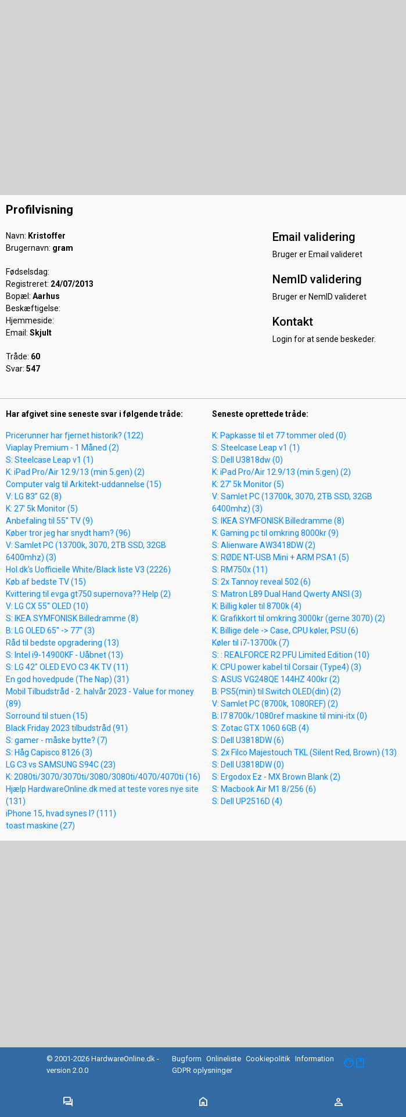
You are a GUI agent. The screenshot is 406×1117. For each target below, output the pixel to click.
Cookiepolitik (268, 1058)
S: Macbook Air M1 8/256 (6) (264, 789)
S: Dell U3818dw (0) (247, 459)
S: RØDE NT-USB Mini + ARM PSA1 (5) (280, 557)
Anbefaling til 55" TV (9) (49, 520)
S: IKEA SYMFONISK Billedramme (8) (72, 618)
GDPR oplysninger (202, 1070)
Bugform (187, 1058)
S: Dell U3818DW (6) (248, 740)
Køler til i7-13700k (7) (250, 642)
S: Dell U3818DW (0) (248, 764)
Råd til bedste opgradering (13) (62, 642)
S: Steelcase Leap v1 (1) (50, 459)
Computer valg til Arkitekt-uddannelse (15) (83, 484)
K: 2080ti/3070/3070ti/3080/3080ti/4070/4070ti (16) (103, 776)
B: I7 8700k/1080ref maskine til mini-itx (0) (289, 715)
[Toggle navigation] (68, 1102)
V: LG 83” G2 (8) (34, 496)
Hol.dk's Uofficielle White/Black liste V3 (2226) (88, 569)
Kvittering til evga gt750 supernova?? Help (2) (88, 594)
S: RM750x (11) (240, 569)
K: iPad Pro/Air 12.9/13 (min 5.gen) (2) (75, 472)
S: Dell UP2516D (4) (247, 801)
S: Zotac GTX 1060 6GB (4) (260, 728)
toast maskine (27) (40, 825)
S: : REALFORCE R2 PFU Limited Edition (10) (290, 655)
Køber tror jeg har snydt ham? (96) (68, 533)
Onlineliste (223, 1058)
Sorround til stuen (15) (47, 715)
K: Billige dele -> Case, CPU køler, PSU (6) (285, 630)
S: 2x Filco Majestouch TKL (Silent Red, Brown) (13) (304, 752)
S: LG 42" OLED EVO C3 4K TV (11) (67, 667)
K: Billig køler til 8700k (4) (256, 606)
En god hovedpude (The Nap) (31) (67, 679)
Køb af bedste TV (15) (46, 581)
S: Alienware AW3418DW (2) (263, 545)
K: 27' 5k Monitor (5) (42, 508)
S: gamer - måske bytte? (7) (56, 740)
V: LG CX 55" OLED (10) (47, 606)
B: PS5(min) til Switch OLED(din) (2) (276, 691)
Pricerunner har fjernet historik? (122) (74, 435)
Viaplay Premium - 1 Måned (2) (62, 447)
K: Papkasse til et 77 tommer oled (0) (279, 435)
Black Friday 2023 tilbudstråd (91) (67, 728)
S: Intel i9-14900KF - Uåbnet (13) (64, 655)
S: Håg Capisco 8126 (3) (49, 752)
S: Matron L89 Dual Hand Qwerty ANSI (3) (287, 594)
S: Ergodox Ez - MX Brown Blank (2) (276, 776)
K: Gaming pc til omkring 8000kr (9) (275, 533)
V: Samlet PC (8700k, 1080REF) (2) (275, 703)
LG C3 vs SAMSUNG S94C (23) (61, 764)
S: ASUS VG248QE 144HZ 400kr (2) (276, 679)
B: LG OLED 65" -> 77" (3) (50, 630)
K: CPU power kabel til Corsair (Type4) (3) (286, 667)
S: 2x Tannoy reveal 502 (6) (261, 581)
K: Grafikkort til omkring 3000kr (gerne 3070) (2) (298, 618)
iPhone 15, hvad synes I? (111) (61, 813)
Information (314, 1058)
